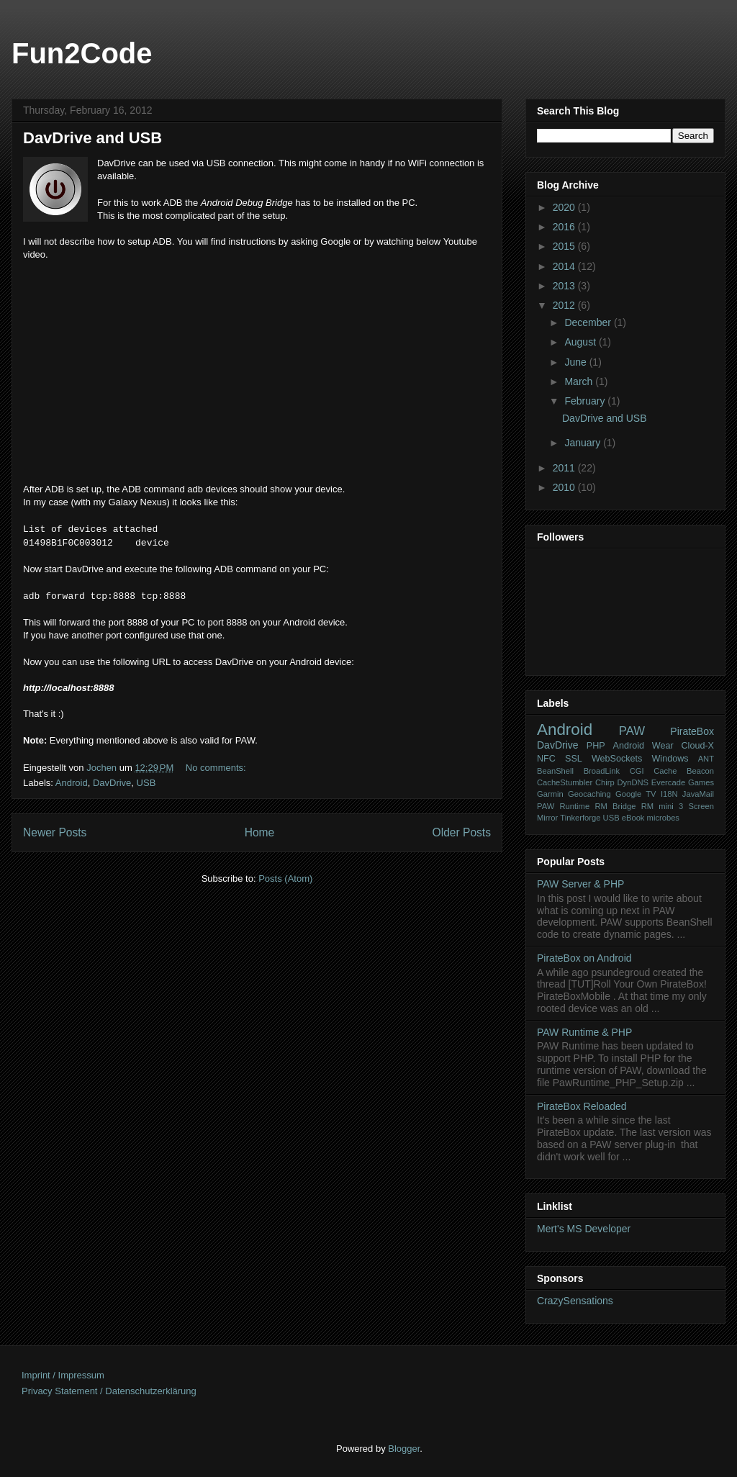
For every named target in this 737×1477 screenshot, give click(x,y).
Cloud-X (698, 746)
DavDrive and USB (92, 138)
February (585, 401)
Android (71, 782)
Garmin (550, 794)
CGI (637, 771)
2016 (565, 226)
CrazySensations (575, 1300)
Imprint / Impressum (63, 1375)
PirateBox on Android (584, 958)
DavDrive (112, 782)
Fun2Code (82, 53)
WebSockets (617, 759)
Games (701, 782)
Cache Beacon (684, 771)
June (576, 362)
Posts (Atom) (285, 878)
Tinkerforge (580, 817)
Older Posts (462, 832)
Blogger (404, 1448)
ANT (706, 758)
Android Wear (643, 746)
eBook (633, 817)
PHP (596, 746)
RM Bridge (615, 806)
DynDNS (633, 782)
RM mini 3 (662, 806)
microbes (663, 817)
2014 (565, 266)
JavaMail (698, 794)
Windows (669, 759)
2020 (565, 207)
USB (146, 782)
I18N (669, 794)
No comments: (217, 767)
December (588, 322)
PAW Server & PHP (580, 884)
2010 (565, 487)
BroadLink (602, 771)
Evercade (668, 782)
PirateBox (692, 731)
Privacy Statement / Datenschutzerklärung (109, 1391)
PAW (632, 731)
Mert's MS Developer (583, 1228)
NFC (546, 759)
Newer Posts (54, 832)
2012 (565, 305)
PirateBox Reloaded (582, 1106)
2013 (565, 286)
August (581, 342)
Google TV (635, 794)
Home (260, 832)
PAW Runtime (563, 806)
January (583, 442)
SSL (573, 759)
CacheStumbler (564, 782)
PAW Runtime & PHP (584, 1032)
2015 (565, 246)
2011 (565, 468)
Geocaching (589, 794)
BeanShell (555, 771)
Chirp (605, 782)
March (579, 381)
